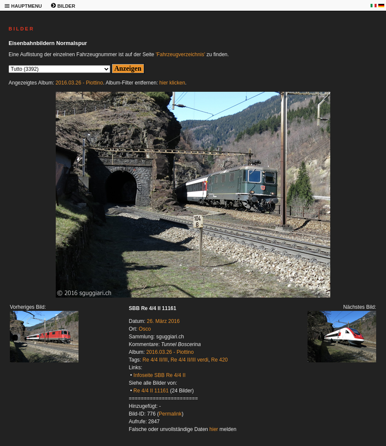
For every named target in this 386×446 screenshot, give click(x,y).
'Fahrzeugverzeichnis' (180, 54)
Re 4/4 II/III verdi (189, 360)
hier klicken (172, 83)
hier (213, 429)
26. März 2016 (163, 321)
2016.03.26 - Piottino (79, 83)
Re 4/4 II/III (155, 360)
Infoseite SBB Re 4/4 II (159, 375)
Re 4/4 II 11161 (151, 391)
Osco (145, 329)
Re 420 (219, 360)
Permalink (170, 414)
